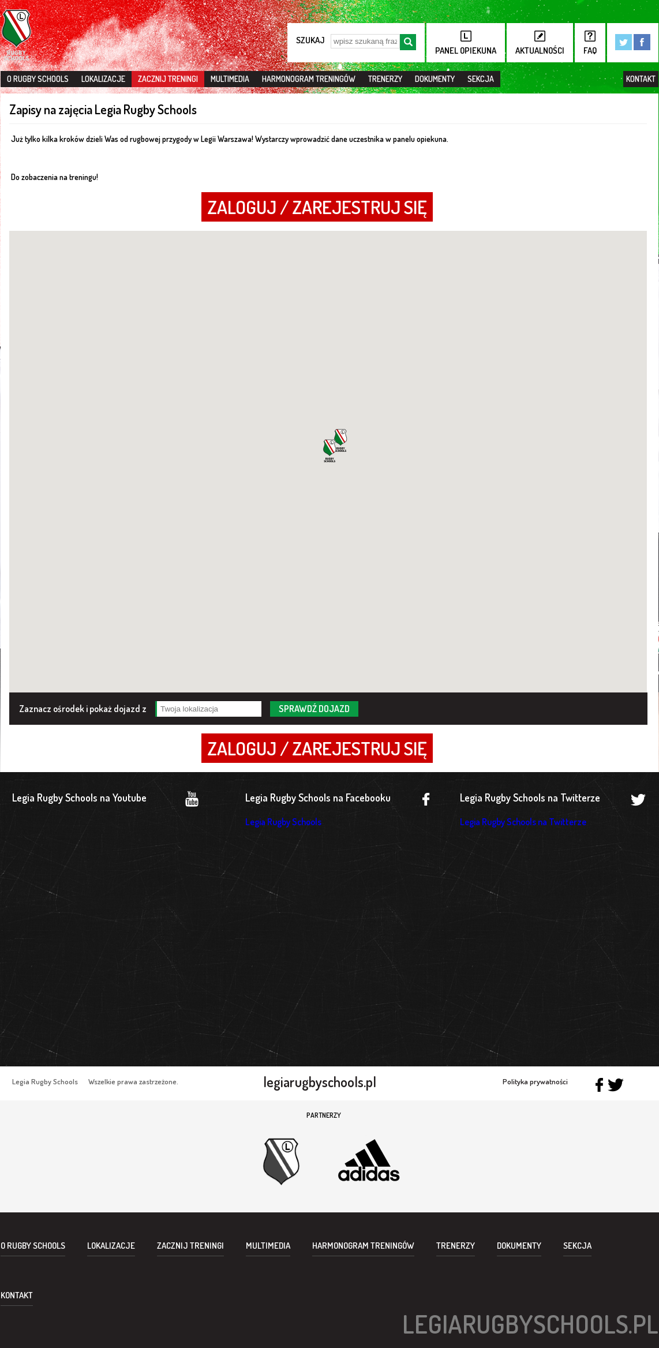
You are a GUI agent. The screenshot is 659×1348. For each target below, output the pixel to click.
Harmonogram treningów (308, 79)
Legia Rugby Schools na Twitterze (523, 821)
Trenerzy (385, 79)
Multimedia (230, 79)
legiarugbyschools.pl (319, 1082)
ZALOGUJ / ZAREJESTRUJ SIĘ (317, 207)
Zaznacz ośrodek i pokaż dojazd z (83, 708)
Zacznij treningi (168, 79)
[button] (329, 450)
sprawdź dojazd (314, 708)
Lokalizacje (103, 79)
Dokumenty (435, 79)
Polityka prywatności (535, 1081)
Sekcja (480, 79)
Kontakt (641, 79)
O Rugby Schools (38, 79)
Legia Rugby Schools (283, 821)
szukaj (310, 40)
